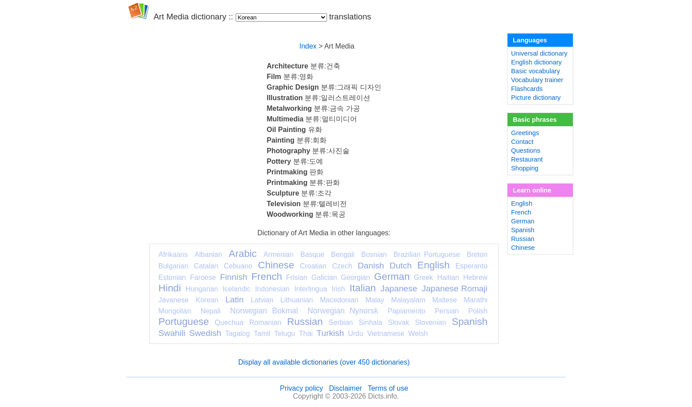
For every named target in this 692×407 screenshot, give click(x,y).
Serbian (341, 322)
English (433, 265)
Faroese (203, 277)
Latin (235, 299)
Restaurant (527, 159)
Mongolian (174, 311)
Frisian (296, 277)
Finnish (233, 277)
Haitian (448, 277)
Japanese (398, 288)
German (392, 276)
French (266, 276)
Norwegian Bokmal (264, 310)
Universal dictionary (539, 53)
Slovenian (430, 322)
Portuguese (183, 321)
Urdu (355, 333)
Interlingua (310, 289)
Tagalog (237, 333)
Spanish (470, 321)
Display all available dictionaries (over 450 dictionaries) (324, 362)
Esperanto (471, 266)
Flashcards (527, 88)
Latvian (262, 300)
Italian (363, 288)
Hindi (169, 288)
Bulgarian (173, 266)
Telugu (284, 333)
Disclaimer (345, 388)
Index (307, 46)
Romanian (265, 322)
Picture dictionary (535, 97)
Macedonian (339, 300)
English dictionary (536, 62)
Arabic (242, 253)
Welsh (418, 333)
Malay (374, 300)
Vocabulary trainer (537, 79)
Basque (312, 254)
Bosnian (374, 254)
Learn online (532, 190)
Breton (476, 254)
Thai (305, 333)
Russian (305, 321)
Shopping (524, 168)
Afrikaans (173, 254)
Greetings (525, 132)
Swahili (171, 333)
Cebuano (238, 266)
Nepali (210, 311)
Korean (207, 300)
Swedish (205, 333)
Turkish (330, 333)
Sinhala (370, 322)
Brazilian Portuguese (427, 254)
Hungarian (201, 289)
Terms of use (388, 388)
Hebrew (475, 277)
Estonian (172, 277)
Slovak (398, 322)
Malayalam (408, 300)
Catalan (206, 266)
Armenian (278, 254)
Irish (338, 289)
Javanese (173, 300)
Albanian (208, 254)
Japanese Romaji (455, 288)
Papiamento (406, 311)
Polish (478, 311)
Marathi (475, 300)
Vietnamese (385, 333)
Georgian (355, 277)
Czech (342, 266)
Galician (324, 277)
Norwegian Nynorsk (343, 310)
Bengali (342, 254)
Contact (522, 141)
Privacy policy (301, 388)
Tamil (262, 333)
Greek (423, 277)
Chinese (276, 265)
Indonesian (272, 289)
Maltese (444, 300)
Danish (370, 265)
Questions (525, 150)
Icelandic (236, 289)
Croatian (313, 266)
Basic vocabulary (535, 71)
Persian (447, 311)
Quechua (229, 322)
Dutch (401, 265)
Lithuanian (296, 300)
